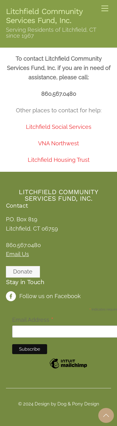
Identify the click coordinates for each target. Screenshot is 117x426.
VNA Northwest (58, 143)
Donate (22, 271)
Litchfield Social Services (58, 127)
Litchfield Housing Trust (59, 160)
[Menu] (105, 8)
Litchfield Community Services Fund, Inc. (58, 195)
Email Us (17, 254)
